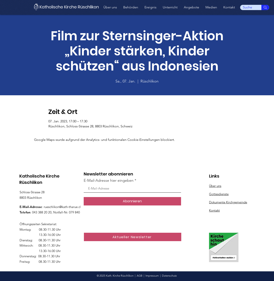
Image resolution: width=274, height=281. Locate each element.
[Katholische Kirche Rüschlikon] (71, 7)
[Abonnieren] (132, 201)
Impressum (152, 275)
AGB (139, 275)
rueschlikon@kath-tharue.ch (63, 207)
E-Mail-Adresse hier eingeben (109, 180)
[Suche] (248, 7)
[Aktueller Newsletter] (132, 237)
